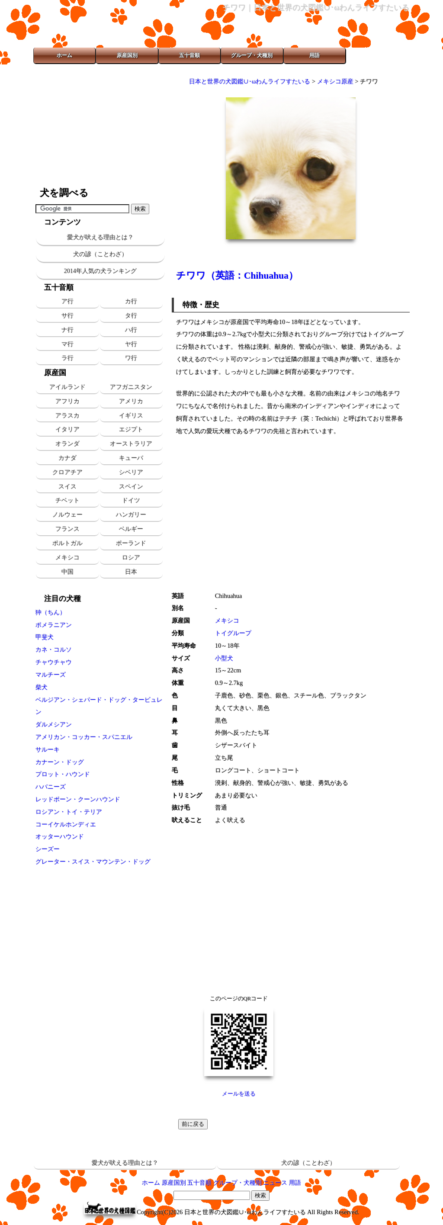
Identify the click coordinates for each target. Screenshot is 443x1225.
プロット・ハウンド (62, 774)
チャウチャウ (53, 662)
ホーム (64, 55)
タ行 (131, 315)
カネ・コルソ (53, 649)
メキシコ (67, 557)
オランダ (67, 443)
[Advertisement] (100, 125)
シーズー (47, 849)
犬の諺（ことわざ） (100, 254)
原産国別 (127, 55)
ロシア (131, 557)
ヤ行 (131, 344)
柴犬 (41, 687)
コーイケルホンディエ (65, 824)
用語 (314, 55)
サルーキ (47, 749)
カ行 (131, 301)
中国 (67, 571)
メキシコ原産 (335, 81)
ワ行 (131, 357)
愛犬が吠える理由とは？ (100, 237)
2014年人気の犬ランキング (100, 271)
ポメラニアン (53, 624)
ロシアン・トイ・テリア (68, 811)
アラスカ (67, 415)
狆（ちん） (50, 612)
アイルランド (67, 386)
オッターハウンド (59, 836)
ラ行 (67, 357)
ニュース (275, 1182)
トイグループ (233, 633)
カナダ (67, 457)
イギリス (131, 415)
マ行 (67, 344)
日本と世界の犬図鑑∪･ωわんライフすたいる (249, 81)
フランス (67, 528)
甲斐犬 (44, 636)
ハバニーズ (50, 786)
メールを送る (239, 1093)
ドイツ (131, 500)
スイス (67, 486)
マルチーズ (50, 674)
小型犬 (224, 658)
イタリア (67, 429)
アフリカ (67, 401)
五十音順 (189, 55)
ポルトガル (67, 543)
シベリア (131, 472)
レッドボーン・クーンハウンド (77, 799)
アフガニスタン (131, 386)
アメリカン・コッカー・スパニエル (83, 736)
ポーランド (131, 543)
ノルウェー (67, 514)
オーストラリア (131, 443)
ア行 (67, 301)
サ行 (67, 315)
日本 (131, 571)
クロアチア (67, 472)
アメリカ (131, 401)
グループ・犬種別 (252, 55)
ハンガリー (131, 514)
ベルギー (131, 528)
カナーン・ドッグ (59, 762)
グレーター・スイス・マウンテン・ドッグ (93, 861)
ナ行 (67, 329)
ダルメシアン (53, 724)
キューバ (131, 457)
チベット (67, 500)
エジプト (131, 429)
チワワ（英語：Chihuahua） (237, 275)
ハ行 (131, 329)
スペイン (131, 486)
